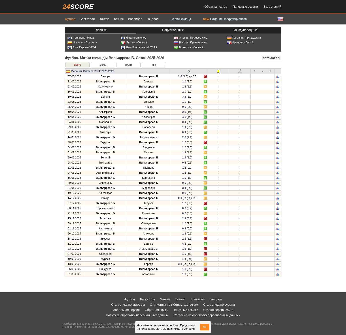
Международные (245, 30)
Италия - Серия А (134, 42)
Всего (77, 64)
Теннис (118, 19)
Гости (128, 64)
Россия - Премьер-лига (190, 42)
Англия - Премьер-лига (190, 37)
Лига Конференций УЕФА (139, 47)
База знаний (272, 6)
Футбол (70, 19)
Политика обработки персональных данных (137, 315)
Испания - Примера (82, 42)
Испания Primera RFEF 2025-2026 (92, 71)
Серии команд (181, 19)
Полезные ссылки (245, 6)
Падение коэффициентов (225, 19)
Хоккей (104, 19)
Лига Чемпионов (133, 37)
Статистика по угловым (128, 304)
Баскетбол (87, 19)
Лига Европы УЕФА (82, 47)
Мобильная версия (126, 310)
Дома (103, 64)
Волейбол (135, 19)
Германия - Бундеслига (244, 37)
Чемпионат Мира (81, 37)
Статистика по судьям (219, 304)
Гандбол (152, 19)
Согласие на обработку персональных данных (207, 315)
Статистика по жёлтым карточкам (174, 304)
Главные (100, 30)
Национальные (173, 30)
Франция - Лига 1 (240, 42)
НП (154, 64)
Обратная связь (215, 6)
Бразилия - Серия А (189, 47)
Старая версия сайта (218, 310)
